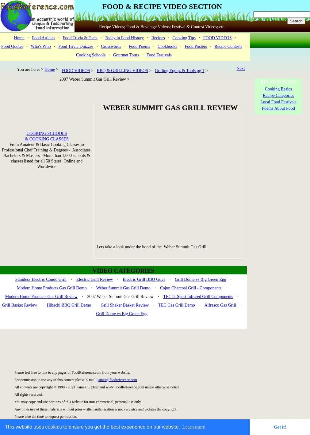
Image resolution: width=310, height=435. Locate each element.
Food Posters (196, 46)
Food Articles (43, 38)
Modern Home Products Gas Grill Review (41, 296)
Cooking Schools (90, 55)
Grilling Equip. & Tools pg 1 (179, 70)
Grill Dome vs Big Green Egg (200, 279)
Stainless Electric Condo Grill (41, 279)
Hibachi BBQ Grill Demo (69, 305)
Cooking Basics (278, 89)
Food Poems (139, 46)
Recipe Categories (278, 95)
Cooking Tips (184, 38)
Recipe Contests (228, 46)
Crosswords (111, 46)
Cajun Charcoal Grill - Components (190, 288)
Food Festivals (159, 55)
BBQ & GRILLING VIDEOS (122, 70)
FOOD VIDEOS (217, 38)
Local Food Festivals (278, 102)
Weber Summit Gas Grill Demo (123, 288)
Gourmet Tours (126, 55)
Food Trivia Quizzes (75, 46)
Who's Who (41, 46)
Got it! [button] (280, 427)
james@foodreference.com (117, 380)
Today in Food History (124, 38)
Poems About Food (278, 108)
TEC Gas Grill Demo (176, 305)
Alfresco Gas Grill (220, 305)
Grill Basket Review (19, 305)
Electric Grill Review (94, 279)
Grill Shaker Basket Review (125, 305)
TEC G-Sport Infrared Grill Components (198, 296)
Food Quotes (12, 46)
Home (19, 38)
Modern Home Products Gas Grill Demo (51, 288)
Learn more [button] (193, 426)
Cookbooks (167, 46)
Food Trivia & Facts (80, 38)
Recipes (158, 38)
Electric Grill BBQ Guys (144, 279)
